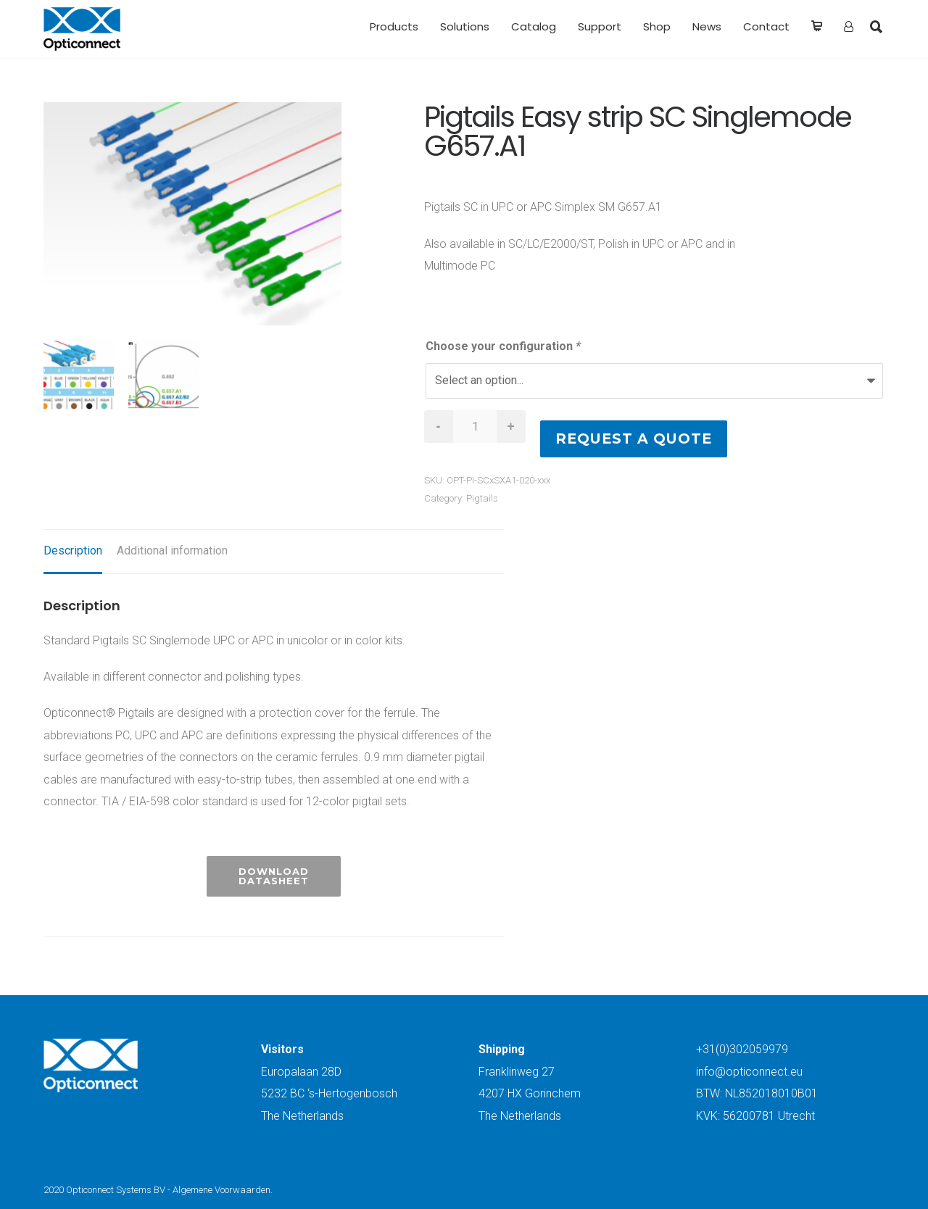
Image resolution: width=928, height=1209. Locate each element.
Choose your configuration (503, 346)
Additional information (172, 550)
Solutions (464, 26)
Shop (657, 26)
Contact (766, 26)
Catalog (533, 26)
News (706, 26)
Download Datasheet (274, 875)
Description (73, 550)
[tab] (73, 551)
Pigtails (482, 498)
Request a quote (633, 438)
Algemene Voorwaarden (221, 1189)
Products (394, 26)
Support (599, 26)
